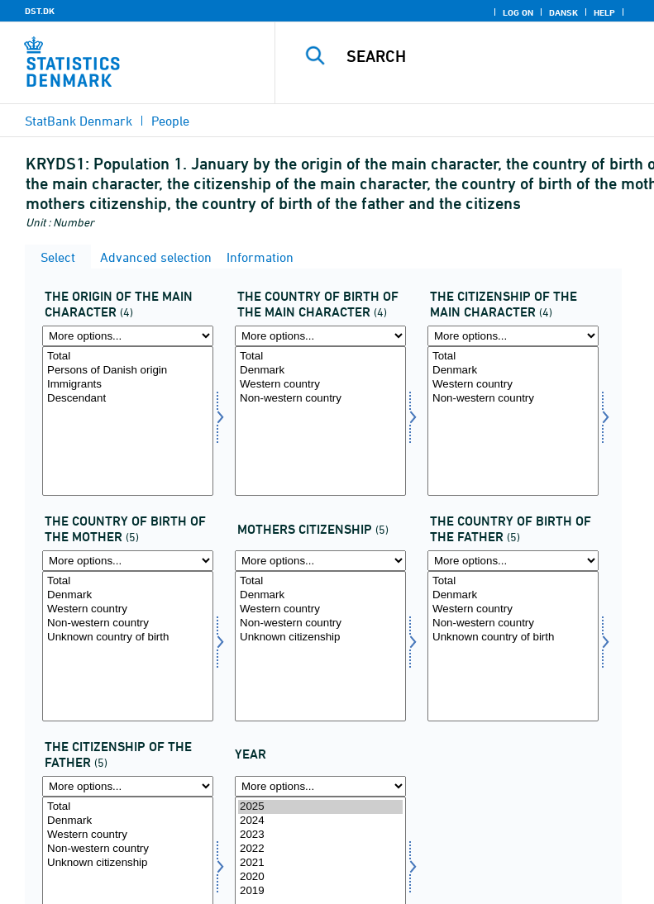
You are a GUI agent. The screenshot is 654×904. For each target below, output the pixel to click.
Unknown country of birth (127, 637)
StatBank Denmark (78, 120)
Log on (518, 12)
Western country (320, 385)
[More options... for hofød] (320, 336)
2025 (320, 807)
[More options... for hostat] (513, 336)
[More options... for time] (320, 786)
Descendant (127, 399)
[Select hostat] (513, 421)
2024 (320, 821)
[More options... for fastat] (127, 786)
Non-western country (320, 399)
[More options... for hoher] (127, 336)
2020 (320, 877)
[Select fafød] (513, 646)
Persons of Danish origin (127, 371)
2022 (320, 849)
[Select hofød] (320, 421)
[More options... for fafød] (513, 560)
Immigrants (127, 385)
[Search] (489, 56)
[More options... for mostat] (320, 560)
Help (604, 12)
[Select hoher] (127, 421)
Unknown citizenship (320, 637)
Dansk (563, 12)
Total (127, 357)
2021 (320, 863)
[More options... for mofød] (127, 560)
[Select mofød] (127, 646)
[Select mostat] (320, 646)
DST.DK (40, 11)
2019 (320, 891)
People (170, 120)
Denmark (320, 371)
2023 (320, 835)
